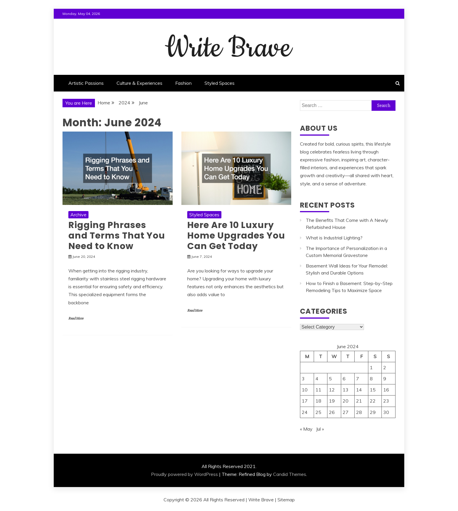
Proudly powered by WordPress (184, 474)
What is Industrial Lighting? (334, 238)
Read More (75, 318)
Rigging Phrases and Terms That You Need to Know (116, 235)
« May (306, 429)
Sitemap (286, 500)
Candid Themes (289, 474)
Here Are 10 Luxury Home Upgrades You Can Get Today (236, 235)
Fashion (183, 83)
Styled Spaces (219, 83)
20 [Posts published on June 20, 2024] (345, 401)
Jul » (320, 429)
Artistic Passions (86, 83)
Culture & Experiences (139, 83)
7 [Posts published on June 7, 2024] (357, 378)
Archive (78, 214)
